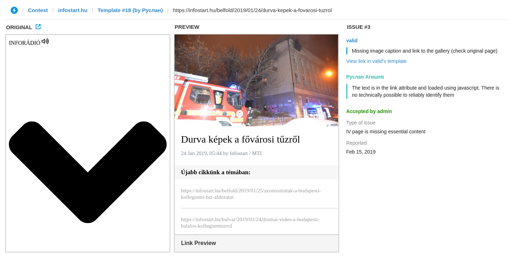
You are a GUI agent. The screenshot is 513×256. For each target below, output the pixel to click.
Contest (38, 10)
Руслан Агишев (365, 77)
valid (352, 40)
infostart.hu (73, 10)
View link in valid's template (376, 61)
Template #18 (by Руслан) (130, 10)
